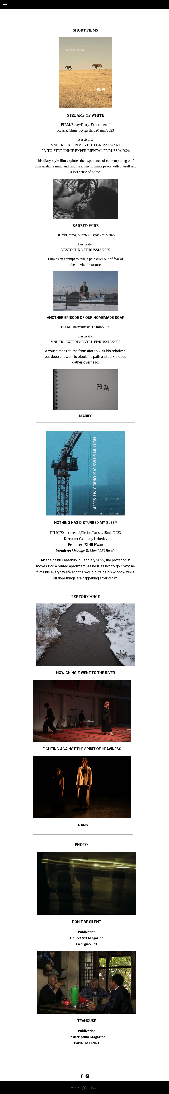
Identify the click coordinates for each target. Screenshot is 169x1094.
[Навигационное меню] (4, 4)
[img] (85, 72)
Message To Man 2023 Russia (93, 551)
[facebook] (81, 1076)
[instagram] (87, 1076)
